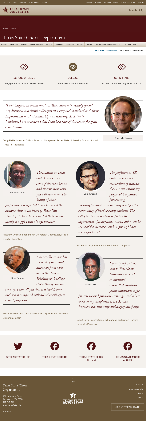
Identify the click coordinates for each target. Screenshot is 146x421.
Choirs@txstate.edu (12, 405)
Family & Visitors (128, 3)
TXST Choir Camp (129, 44)
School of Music (9, 28)
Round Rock (34, 3)
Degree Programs (36, 44)
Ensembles (70, 44)
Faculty (49, 44)
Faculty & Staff (111, 3)
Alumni (141, 3)
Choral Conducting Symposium (107, 44)
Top (73, 380)
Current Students (93, 3)
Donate (89, 44)
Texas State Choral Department (34, 37)
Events (24, 44)
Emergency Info (136, 389)
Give (15, 3)
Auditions (59, 44)
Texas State (99, 50)
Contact (4, 44)
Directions (14, 44)
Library (23, 3)
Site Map (7, 411)
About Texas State (127, 407)
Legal (140, 397)
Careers (139, 384)
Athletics (5, 3)
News (45, 3)
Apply (140, 393)
